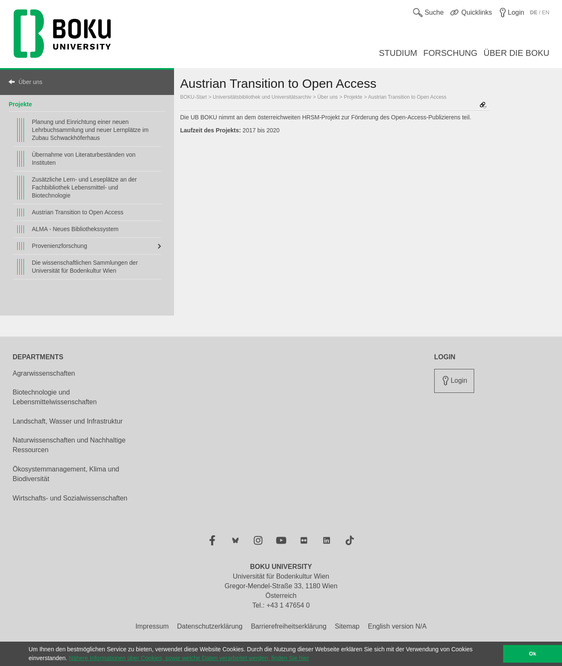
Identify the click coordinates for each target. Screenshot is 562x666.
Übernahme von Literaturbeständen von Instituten (84, 158)
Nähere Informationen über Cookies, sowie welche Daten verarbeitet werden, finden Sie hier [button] (189, 658)
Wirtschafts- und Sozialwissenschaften (70, 498)
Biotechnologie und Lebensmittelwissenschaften (55, 397)
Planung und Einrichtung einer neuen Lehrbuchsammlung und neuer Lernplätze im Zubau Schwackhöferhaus (90, 129)
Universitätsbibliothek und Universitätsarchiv (262, 97)
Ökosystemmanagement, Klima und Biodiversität (66, 474)
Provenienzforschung (59, 245)
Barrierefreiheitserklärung (289, 626)
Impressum (152, 626)
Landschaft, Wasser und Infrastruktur (68, 421)
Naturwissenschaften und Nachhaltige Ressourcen (69, 445)
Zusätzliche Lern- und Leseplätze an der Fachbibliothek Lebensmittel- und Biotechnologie (84, 187)
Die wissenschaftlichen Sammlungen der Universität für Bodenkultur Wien (85, 266)
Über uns (30, 82)
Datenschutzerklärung (210, 626)
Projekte (20, 104)
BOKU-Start (193, 97)
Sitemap (347, 626)
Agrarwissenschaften (44, 373)
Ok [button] (532, 654)
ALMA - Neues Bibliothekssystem (75, 229)
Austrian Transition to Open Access (78, 212)
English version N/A (397, 626)
